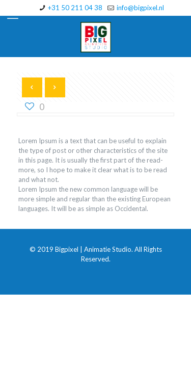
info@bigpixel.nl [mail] (140, 8)
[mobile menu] (13, 15)
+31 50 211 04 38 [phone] (75, 8)
